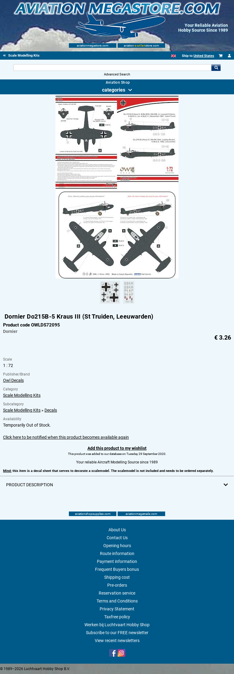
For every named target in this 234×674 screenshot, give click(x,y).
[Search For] (112, 67)
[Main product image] (117, 277)
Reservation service (117, 593)
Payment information (117, 561)
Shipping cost (117, 577)
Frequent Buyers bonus (117, 569)
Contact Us (117, 537)
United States (203, 56)
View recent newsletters (117, 640)
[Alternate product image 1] (110, 304)
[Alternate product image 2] (129, 304)
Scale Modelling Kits (22, 395)
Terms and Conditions (117, 601)
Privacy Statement (117, 608)
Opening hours (117, 545)
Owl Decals (13, 380)
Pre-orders (117, 585)
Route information (117, 553)
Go (216, 67)
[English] (173, 56)
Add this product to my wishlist (117, 448)
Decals (50, 410)
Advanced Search (117, 74)
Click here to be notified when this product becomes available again (66, 437)
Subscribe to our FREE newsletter (117, 632)
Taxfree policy (117, 616)
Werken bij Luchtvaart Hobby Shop (117, 624)
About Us (117, 529)
